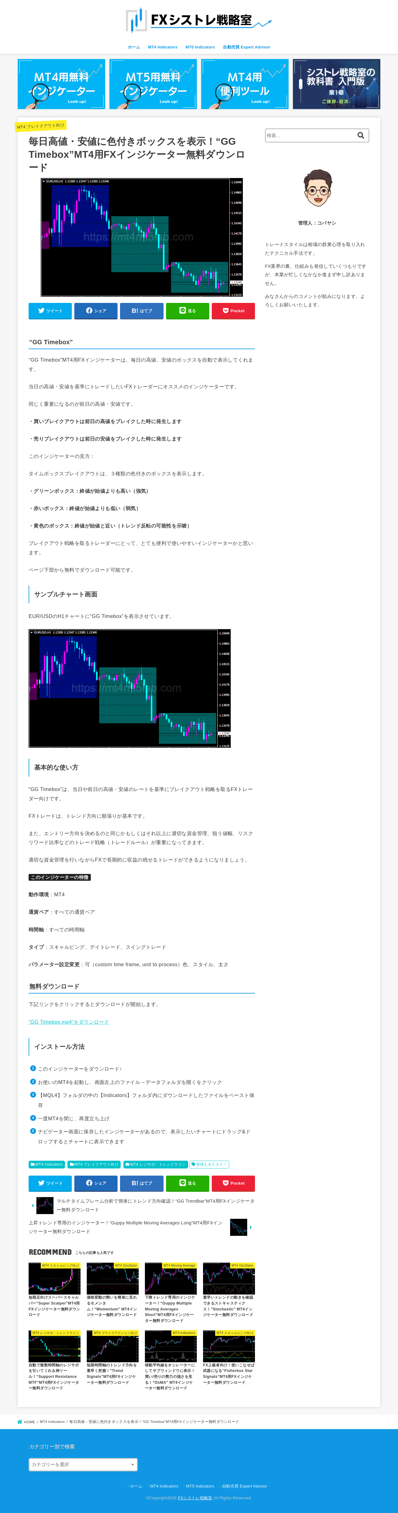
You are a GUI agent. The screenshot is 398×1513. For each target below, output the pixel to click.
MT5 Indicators (200, 47)
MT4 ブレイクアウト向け (40, 126)
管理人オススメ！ (211, 1164)
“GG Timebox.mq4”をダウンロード (69, 1022)
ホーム (134, 47)
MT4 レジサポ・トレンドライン (158, 1164)
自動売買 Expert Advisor (246, 47)
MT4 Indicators (163, 47)
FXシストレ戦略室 (195, 1498)
